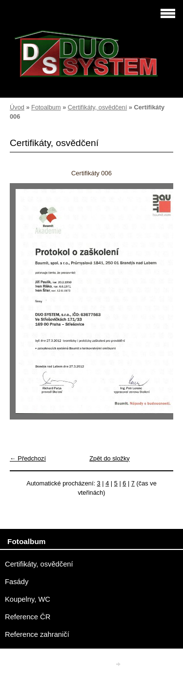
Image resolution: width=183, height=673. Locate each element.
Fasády (16, 582)
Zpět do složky (109, 458)
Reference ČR (27, 617)
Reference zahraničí (37, 634)
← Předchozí (28, 458)
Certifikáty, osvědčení (97, 107)
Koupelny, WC (27, 599)
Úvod (17, 107)
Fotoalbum (46, 107)
